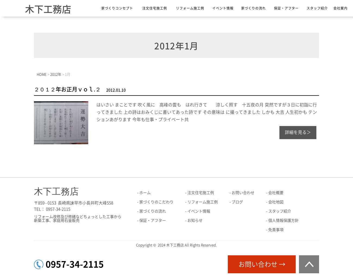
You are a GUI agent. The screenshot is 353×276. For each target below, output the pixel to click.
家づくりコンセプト (117, 8)
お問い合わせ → (261, 264)
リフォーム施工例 (190, 8)
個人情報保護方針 (283, 220)
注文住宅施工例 (154, 8)
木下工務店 (48, 9)
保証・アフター (286, 8)
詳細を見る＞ (298, 132)
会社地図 (275, 202)
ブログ (237, 202)
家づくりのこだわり (156, 202)
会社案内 (340, 8)
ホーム (145, 193)
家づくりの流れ (253, 8)
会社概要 (275, 193)
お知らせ (195, 220)
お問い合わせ (243, 193)
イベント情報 (223, 8)
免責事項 (275, 230)
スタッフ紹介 (317, 8)
